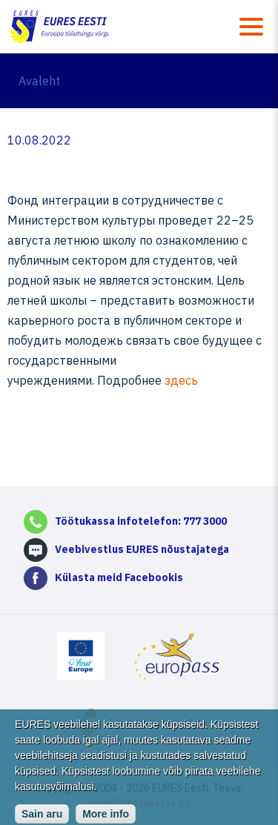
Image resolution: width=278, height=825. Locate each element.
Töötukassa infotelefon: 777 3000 (141, 521)
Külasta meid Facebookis (119, 577)
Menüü (251, 27)
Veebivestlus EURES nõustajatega (142, 549)
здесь (181, 380)
